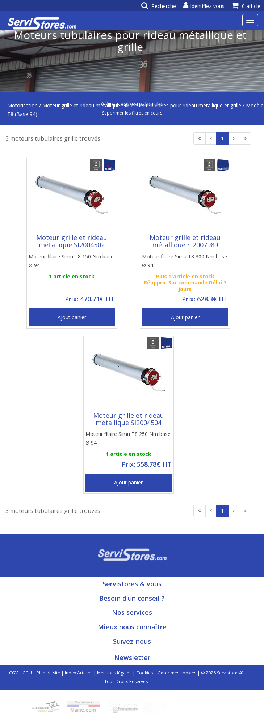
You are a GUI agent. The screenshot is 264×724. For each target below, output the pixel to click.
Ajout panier (72, 317)
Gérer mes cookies (177, 673)
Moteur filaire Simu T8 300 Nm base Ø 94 (184, 261)
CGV (13, 673)
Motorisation (22, 105)
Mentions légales (114, 673)
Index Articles (78, 673)
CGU (27, 673)
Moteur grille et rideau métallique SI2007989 (185, 241)
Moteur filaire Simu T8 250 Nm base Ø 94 (128, 438)
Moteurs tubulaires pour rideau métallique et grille (183, 105)
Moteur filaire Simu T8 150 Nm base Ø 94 (71, 261)
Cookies (144, 673)
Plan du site (48, 673)
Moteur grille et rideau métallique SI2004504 (128, 419)
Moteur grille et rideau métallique (81, 105)
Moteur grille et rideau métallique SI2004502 (71, 241)
